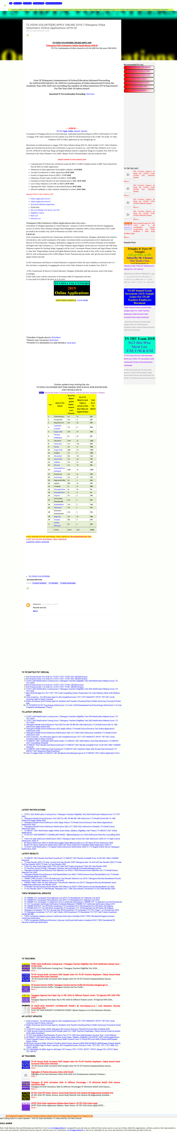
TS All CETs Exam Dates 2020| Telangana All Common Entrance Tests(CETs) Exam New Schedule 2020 (68, 1029)
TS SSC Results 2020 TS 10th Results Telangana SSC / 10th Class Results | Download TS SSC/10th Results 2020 (69, 889)
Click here (53, 340)
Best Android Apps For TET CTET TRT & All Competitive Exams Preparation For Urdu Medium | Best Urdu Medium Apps (139, 228)
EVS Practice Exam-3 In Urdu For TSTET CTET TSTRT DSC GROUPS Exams (93, 10)
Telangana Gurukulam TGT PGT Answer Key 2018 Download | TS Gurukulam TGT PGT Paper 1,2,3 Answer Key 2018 (71, 910)
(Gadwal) (57, 429)
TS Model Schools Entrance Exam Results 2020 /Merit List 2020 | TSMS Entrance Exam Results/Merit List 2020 (69, 887)
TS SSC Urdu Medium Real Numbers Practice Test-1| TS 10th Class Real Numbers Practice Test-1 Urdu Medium (71, 1035)
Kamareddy (58, 459)
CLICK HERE (82, 300)
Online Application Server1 (41, 199)
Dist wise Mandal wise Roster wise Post (45, 210)
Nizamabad (58, 456)
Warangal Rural (59, 492)
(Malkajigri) (58, 438)
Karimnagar (58, 477)
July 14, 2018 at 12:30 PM (50, 604)
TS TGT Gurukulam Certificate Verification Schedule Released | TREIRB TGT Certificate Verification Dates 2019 (69, 904)
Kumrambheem (59, 468)
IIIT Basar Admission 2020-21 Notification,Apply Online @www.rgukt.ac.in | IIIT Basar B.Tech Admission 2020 (68, 843)
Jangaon (57, 495)
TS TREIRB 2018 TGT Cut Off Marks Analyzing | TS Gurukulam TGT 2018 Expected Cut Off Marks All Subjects (69, 908)
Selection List (36, 218)
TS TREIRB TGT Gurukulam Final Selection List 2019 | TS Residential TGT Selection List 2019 (62, 898)
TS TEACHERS (53, 583)
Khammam (58, 507)
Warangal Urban (59, 489)
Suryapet (57, 520)
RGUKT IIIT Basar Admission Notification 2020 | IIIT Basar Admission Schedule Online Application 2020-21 (67, 845)
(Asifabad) (57, 471)
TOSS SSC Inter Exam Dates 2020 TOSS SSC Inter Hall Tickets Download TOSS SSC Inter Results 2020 (65, 866)
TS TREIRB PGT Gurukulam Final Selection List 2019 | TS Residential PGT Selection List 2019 (61, 900)
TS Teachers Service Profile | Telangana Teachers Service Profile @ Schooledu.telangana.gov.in (62, 868)
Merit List (34, 216)
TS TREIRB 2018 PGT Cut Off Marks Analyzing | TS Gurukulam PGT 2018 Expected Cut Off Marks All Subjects (68, 906)
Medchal (57, 435)
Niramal (57, 465)
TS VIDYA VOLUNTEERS (39, 576)
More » (34, 970)
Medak (56, 447)
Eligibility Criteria (37, 213)
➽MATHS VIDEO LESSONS (37, 542)
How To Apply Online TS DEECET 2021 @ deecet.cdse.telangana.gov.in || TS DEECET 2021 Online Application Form (73, 753)
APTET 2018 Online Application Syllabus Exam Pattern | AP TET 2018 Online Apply (64, 1103)
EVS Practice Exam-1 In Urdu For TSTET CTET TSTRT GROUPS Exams (55, 687)
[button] (27, 35)
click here (71, 343)
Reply (35, 611)
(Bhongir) (57, 525)
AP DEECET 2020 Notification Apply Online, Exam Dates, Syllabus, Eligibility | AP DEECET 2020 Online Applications (72, 1037)
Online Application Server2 (41, 202)
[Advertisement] (72, 64)
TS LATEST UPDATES (39, 583)
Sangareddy (58, 450)
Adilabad (57, 462)
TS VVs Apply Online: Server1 (68, 131)
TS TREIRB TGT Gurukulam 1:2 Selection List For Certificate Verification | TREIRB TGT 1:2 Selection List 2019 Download (73, 902)
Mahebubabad (59, 504)
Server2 (84, 131)
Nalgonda (57, 516)
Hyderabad (58, 444)
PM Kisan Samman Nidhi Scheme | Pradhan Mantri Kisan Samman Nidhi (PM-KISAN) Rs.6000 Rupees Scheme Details (73, 1043)
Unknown (37, 604)
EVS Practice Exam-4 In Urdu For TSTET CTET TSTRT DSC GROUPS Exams (56, 677)
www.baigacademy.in (75, 1130)
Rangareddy (58, 432)
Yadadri (56, 523)
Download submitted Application (43, 204)
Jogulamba (57, 426)
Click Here (90, 94)
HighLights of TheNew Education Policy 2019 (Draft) (52, 1072)
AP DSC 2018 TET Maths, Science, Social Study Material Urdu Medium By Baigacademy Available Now (72, 1093)
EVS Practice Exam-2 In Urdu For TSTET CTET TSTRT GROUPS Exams (55, 685)
